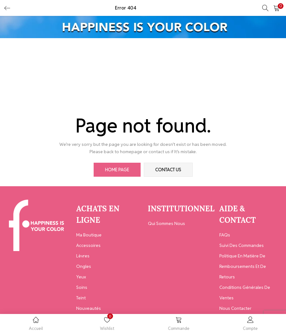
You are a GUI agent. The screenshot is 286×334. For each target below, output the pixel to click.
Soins (81, 287)
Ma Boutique (89, 235)
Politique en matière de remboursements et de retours (242, 266)
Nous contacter (235, 308)
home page (117, 170)
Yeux (81, 277)
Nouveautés (88, 308)
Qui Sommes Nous (166, 223)
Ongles (83, 266)
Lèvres (83, 256)
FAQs (224, 235)
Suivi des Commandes (241, 245)
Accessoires (88, 245)
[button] (276, 8)
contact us (168, 170)
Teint (81, 298)
